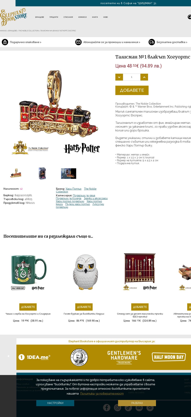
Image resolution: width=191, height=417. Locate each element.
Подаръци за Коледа (68, 198)
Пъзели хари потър (77, 204)
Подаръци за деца (84, 195)
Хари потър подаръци (70, 201)
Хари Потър (73, 188)
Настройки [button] (55, 403)
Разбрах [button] (137, 403)
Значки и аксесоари (96, 198)
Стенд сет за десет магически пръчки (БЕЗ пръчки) (140, 315)
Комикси (82, 17)
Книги (95, 17)
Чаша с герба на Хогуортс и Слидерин (28, 313)
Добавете (132, 90)
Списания (68, 17)
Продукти (53, 17)
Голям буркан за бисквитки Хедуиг (84, 313)
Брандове (39, 17)
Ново (105, 17)
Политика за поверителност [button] (102, 393)
